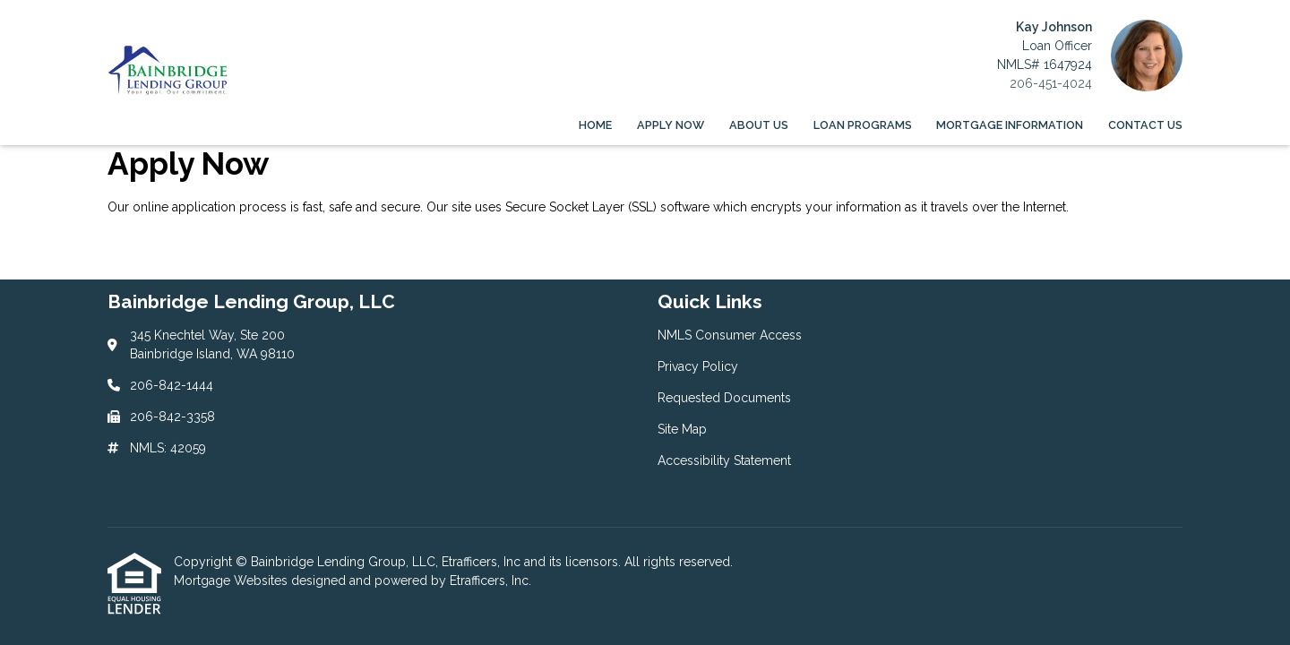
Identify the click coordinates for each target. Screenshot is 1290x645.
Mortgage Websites (232, 580)
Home (595, 125)
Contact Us (1145, 125)
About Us (758, 125)
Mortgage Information (1009, 125)
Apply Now (670, 125)
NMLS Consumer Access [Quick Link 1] (730, 335)
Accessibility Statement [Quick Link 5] (724, 460)
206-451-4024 (1051, 83)
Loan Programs (862, 125)
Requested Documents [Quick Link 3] (724, 398)
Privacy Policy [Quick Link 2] (698, 366)
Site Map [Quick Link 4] (682, 429)
